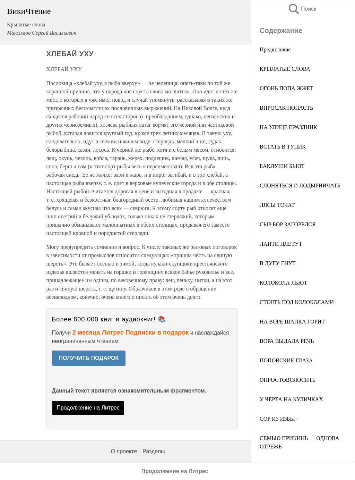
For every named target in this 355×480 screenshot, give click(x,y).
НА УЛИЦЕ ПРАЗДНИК (288, 127)
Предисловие (275, 49)
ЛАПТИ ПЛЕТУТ (281, 244)
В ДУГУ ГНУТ (278, 263)
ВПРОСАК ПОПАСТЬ (286, 108)
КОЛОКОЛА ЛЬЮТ (283, 283)
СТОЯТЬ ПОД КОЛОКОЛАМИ (297, 302)
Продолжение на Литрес (88, 408)
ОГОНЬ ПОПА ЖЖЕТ (286, 88)
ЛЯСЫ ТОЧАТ (277, 205)
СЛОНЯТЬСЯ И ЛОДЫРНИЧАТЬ (300, 185)
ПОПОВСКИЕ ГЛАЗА (286, 360)
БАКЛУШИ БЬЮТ (282, 166)
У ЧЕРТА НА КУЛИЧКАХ (291, 399)
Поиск (302, 9)
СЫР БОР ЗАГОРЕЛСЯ (288, 224)
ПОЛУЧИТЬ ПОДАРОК (89, 358)
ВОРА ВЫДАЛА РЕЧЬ (287, 341)
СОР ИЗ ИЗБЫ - (279, 419)
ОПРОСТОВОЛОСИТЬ (287, 380)
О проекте (124, 451)
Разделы (153, 451)
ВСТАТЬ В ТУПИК (283, 147)
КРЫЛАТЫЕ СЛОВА (285, 69)
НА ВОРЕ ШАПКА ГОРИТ (292, 322)
